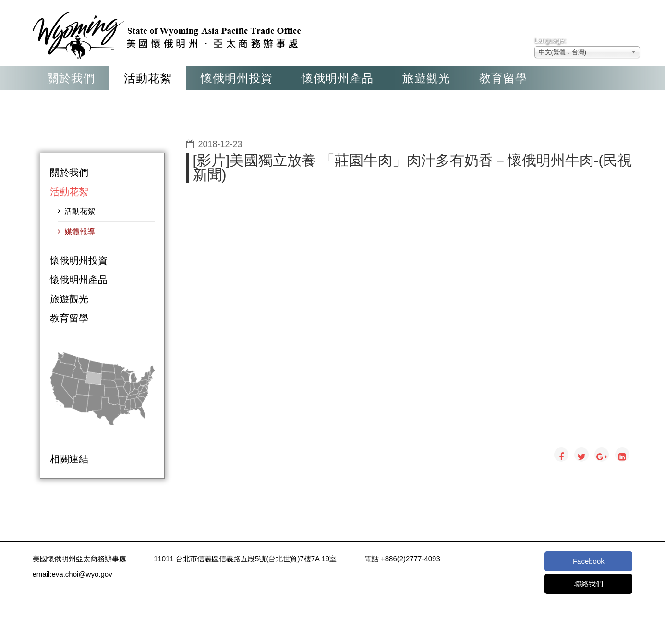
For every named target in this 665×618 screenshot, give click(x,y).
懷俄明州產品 (338, 78)
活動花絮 (148, 78)
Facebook (589, 561)
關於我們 (71, 78)
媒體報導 (78, 231)
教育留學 (503, 78)
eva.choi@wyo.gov (82, 574)
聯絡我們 (588, 584)
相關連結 (69, 459)
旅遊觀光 (426, 78)
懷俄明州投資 (237, 78)
